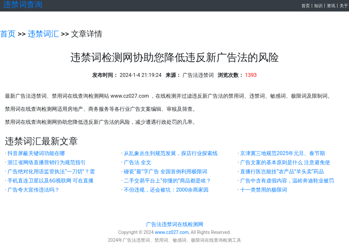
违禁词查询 (22, 4)
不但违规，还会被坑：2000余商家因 (166, 190)
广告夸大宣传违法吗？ (33, 190)
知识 (318, 5)
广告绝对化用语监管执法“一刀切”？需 (51, 171)
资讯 (331, 5)
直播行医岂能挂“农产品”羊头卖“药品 (282, 171)
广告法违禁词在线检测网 (174, 224)
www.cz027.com (172, 232)
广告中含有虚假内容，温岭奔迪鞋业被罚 (287, 181)
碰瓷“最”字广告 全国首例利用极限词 (165, 171)
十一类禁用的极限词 (263, 190)
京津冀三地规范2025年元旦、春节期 (282, 153)
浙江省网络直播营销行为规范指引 (46, 162)
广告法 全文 (137, 162)
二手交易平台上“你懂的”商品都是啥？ (167, 181)
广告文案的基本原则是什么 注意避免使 (285, 162)
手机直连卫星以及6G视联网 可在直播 (50, 181)
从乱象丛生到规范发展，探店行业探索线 (171, 153)
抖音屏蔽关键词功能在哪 (36, 153)
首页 (305, 5)
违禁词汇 (43, 33)
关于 (344, 5)
